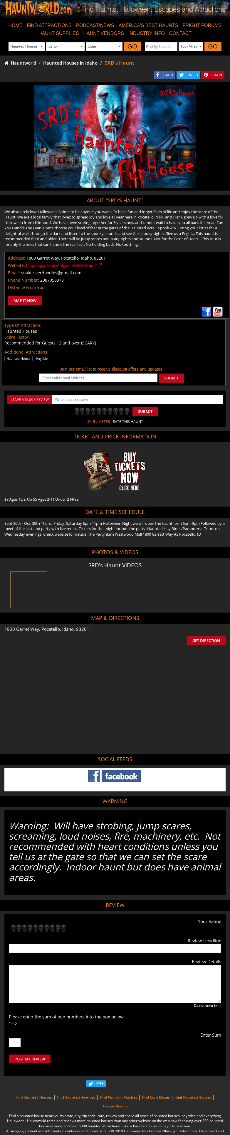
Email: (14, 272)
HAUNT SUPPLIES (58, 33)
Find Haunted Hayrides (76, 1097)
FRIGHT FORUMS (202, 25)
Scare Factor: (17, 337)
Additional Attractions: (26, 352)
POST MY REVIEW (29, 1059)
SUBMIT (171, 378)
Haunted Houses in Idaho (70, 63)
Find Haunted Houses (34, 1097)
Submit (145, 411)
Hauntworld (20, 63)
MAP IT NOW (25, 300)
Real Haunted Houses (192, 1097)
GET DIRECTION (206, 640)
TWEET (193, 75)
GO (132, 46)
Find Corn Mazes (156, 1097)
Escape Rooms (115, 1106)
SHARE (168, 75)
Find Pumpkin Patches (118, 1097)
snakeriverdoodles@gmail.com (51, 272)
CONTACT (180, 33)
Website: (16, 265)
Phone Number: (23, 280)
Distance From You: (27, 287)
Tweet (100, 1083)
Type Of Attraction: (22, 325)
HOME (15, 25)
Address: (16, 258)
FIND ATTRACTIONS (49, 25)
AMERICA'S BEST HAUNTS (148, 25)
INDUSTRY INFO (146, 33)
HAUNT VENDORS (103, 33)
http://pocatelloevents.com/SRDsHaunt (64, 265)
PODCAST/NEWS (95, 25)
